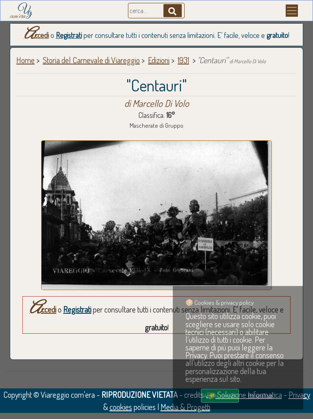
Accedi (36, 35)
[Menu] (291, 10)
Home (25, 60)
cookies (121, 406)
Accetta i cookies (220, 395)
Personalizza (260, 395)
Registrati (69, 35)
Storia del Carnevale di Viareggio (91, 60)
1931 (183, 60)
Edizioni (159, 60)
